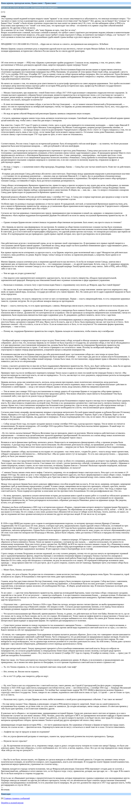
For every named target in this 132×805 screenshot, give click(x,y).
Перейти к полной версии (12, 803)
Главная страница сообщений (17, 798)
